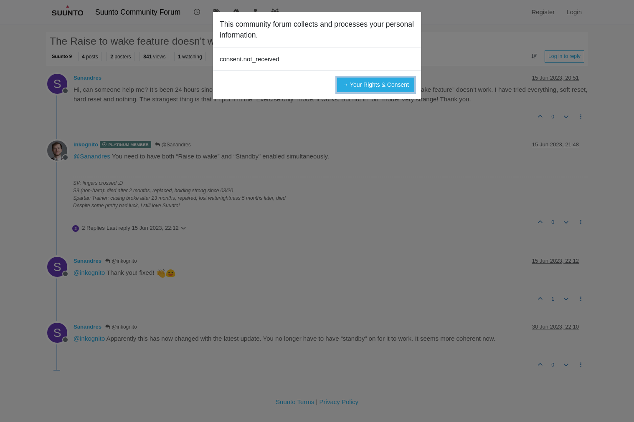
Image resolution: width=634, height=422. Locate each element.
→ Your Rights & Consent (375, 84)
